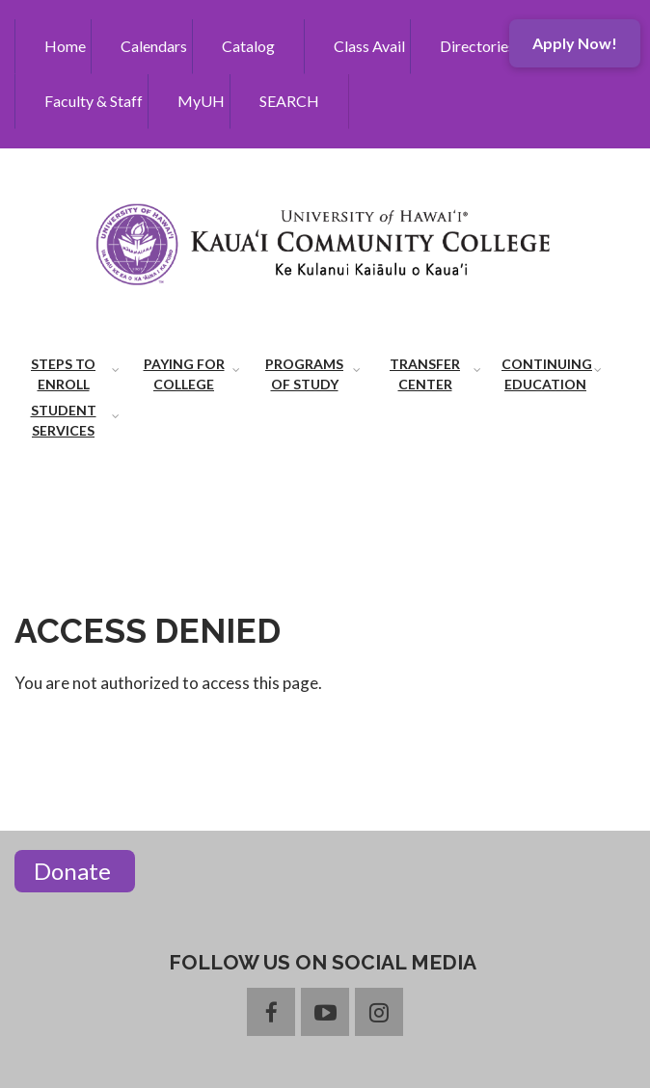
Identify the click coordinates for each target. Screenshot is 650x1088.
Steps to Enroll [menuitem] (63, 374)
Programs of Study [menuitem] (304, 374)
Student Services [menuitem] (63, 420)
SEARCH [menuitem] (289, 101)
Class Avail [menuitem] (369, 46)
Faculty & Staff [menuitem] (93, 101)
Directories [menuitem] (477, 46)
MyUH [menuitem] (201, 101)
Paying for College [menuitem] (184, 374)
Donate (75, 871)
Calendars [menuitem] (154, 46)
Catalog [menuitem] (248, 46)
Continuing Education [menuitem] (546, 374)
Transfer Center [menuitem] (425, 374)
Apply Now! (574, 43)
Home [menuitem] (65, 46)
